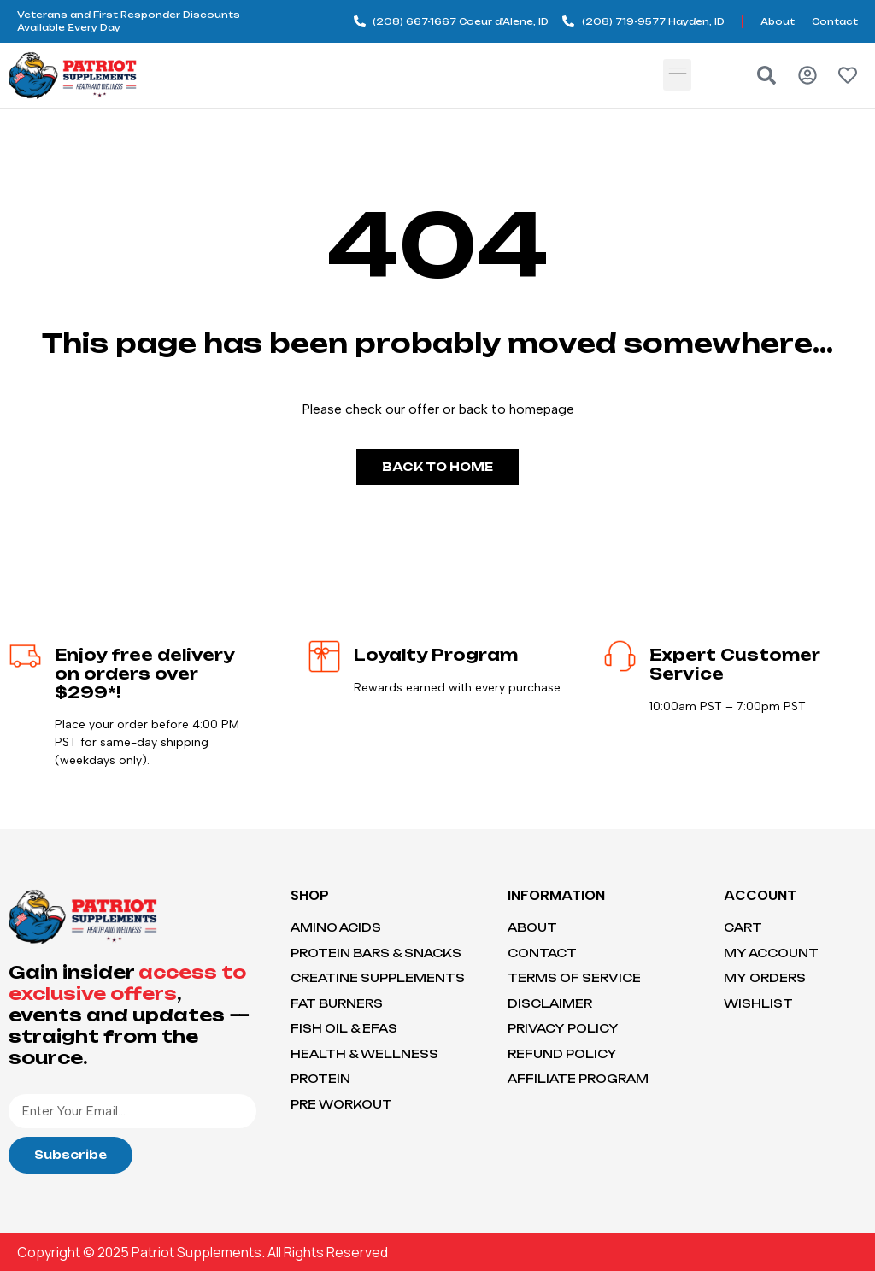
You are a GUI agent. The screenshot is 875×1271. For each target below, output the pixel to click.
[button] (677, 75)
